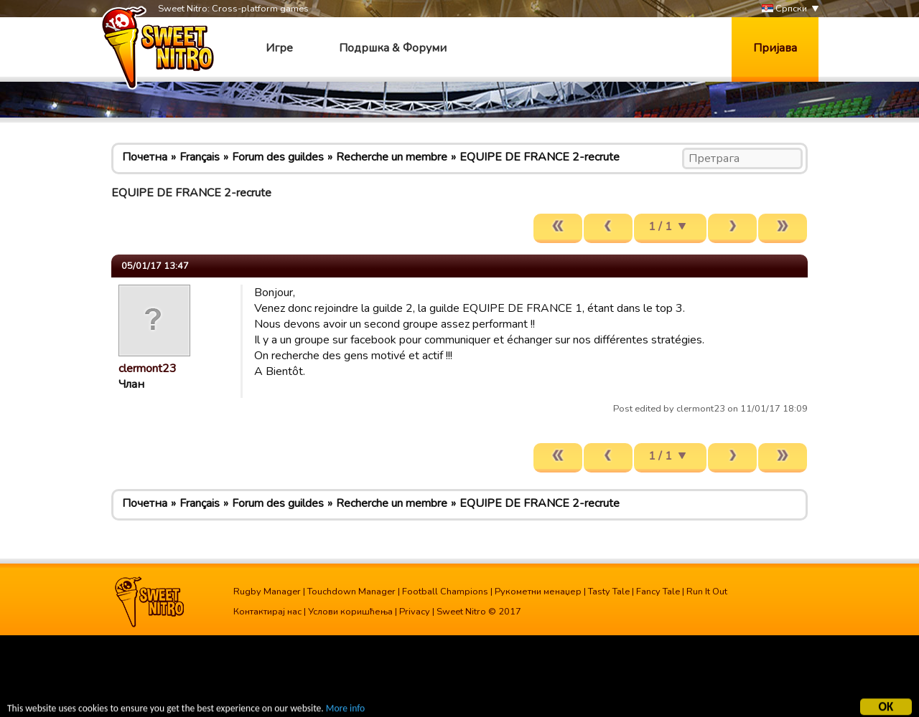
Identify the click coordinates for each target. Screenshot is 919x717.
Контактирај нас (267, 611)
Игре (279, 48)
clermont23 (147, 368)
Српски (784, 9)
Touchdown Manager (351, 591)
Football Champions (445, 591)
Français (199, 157)
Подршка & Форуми (393, 48)
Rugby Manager (267, 591)
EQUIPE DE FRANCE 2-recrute (540, 157)
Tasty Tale (609, 591)
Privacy (414, 611)
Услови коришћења (350, 611)
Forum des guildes (278, 157)
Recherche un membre (391, 157)
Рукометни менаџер (538, 591)
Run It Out (706, 591)
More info (345, 710)
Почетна (144, 157)
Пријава (775, 48)
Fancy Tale (658, 591)
